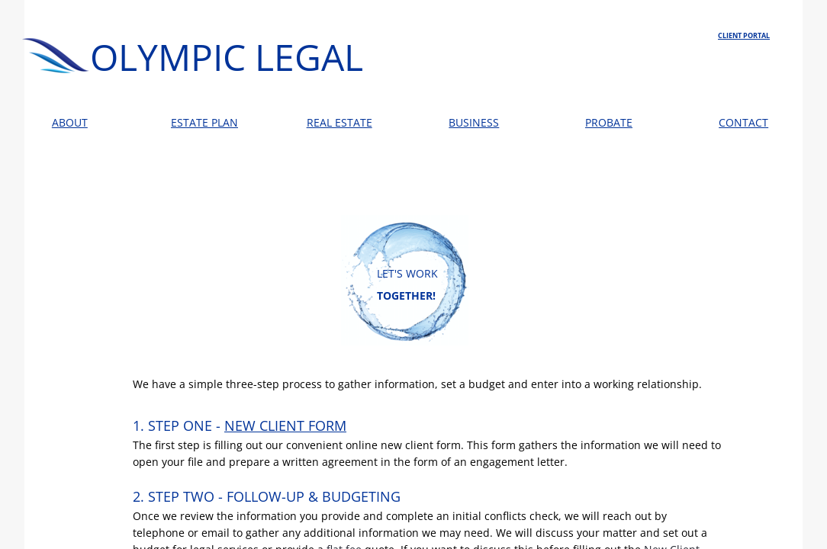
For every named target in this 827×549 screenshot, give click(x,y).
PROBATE (608, 122)
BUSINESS (474, 122)
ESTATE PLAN (204, 122)
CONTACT (743, 122)
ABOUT (70, 122)
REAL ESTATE (339, 122)
